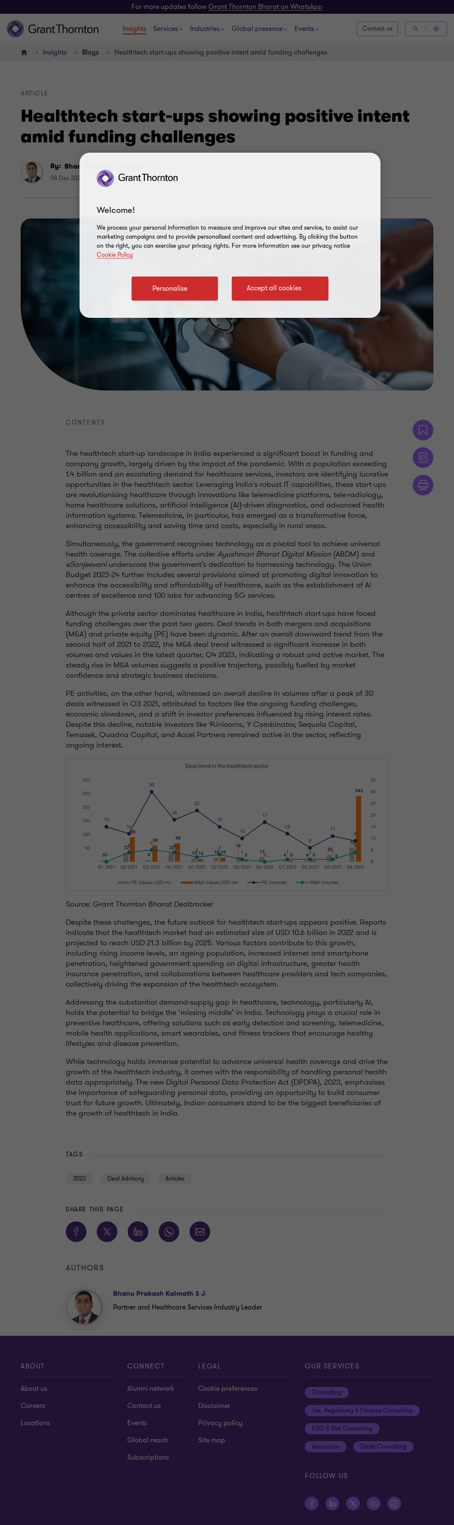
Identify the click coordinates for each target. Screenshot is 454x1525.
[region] (230, 235)
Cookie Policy (115, 255)
